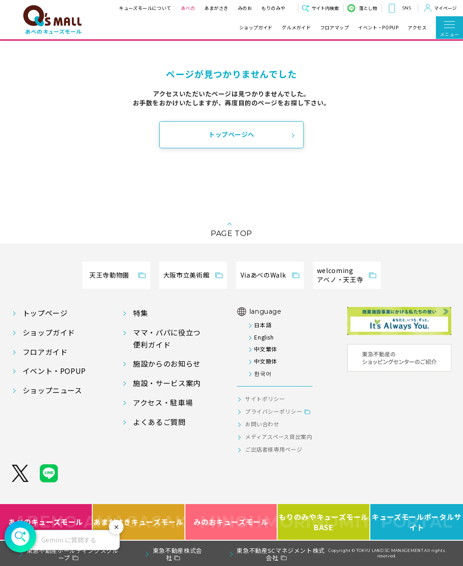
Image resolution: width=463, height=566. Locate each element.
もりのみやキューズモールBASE (324, 521)
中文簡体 (265, 361)
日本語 (262, 325)
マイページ (445, 8)
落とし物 (368, 8)
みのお (244, 8)
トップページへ (231, 134)
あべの (187, 8)
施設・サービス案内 (167, 382)
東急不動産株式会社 (177, 554)
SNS (406, 8)
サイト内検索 (325, 8)
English (264, 337)
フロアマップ (334, 27)
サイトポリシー (265, 398)
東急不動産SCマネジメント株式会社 (280, 554)
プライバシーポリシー (273, 411)
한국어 (262, 373)
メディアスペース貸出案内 (278, 436)
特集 (140, 312)
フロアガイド (45, 351)
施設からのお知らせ (167, 363)
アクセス (417, 27)
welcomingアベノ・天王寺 (340, 275)
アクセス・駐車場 (163, 402)
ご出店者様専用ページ (273, 449)
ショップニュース (52, 390)
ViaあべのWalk (263, 274)
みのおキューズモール (231, 521)
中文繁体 (265, 349)
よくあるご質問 (159, 421)
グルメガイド (296, 27)
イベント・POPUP (378, 27)
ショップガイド (256, 27)
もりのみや (273, 8)
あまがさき (216, 8)
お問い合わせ (262, 424)
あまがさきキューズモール (139, 521)
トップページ (45, 312)
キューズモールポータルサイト (417, 521)
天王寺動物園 (109, 274)
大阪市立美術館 (186, 274)
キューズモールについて (145, 8)
